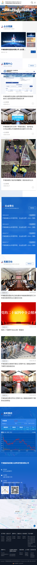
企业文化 (2, 539)
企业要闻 (13, 536)
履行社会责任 (8, 540)
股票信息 (32, 554)
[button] (32, 52)
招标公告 (21, 552)
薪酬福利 (26, 554)
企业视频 (13, 538)
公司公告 (32, 552)
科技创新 (24, 533)
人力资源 (27, 549)
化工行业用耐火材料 (31, 539)
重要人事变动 (8, 538)
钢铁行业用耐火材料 (31, 536)
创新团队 (24, 536)
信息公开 (8, 533)
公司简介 (2, 538)
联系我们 (2, 540)
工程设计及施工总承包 (32, 546)
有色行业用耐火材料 (31, 538)
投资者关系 (33, 549)
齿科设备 (29, 544)
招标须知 (21, 554)
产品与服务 (30, 533)
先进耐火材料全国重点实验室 (13, 550)
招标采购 (21, 549)
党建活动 (19, 536)
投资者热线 (32, 555)
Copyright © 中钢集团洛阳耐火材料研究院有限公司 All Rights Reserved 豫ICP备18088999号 (18, 561)
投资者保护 (32, 556)
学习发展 (26, 555)
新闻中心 (14, 533)
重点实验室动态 (12, 555)
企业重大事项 (8, 539)
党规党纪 (19, 538)
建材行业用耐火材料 (31, 540)
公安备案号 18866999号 (18, 563)
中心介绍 (2, 552)
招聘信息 (26, 552)
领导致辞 (2, 536)
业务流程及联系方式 (4, 554)
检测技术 (2, 555)
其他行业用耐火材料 (31, 542)
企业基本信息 (8, 536)
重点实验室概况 (12, 554)
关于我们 (3, 533)
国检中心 (3, 549)
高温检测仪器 (30, 543)
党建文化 (19, 533)
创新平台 (24, 538)
